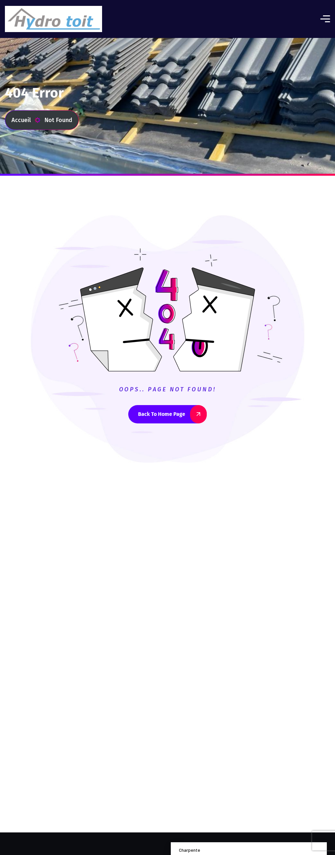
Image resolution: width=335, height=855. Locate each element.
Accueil (26, 120)
